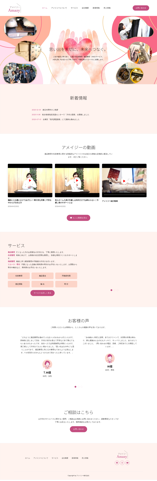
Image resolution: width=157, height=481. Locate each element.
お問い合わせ (141, 8)
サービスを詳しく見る (42, 293)
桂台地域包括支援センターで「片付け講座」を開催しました (65, 115)
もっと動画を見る (78, 218)
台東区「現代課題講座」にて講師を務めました (61, 119)
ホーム (44, 8)
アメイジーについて (59, 8)
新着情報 (96, 8)
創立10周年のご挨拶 (50, 110)
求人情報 (107, 8)
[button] (111, 290)
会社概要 (85, 8)
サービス (74, 8)
